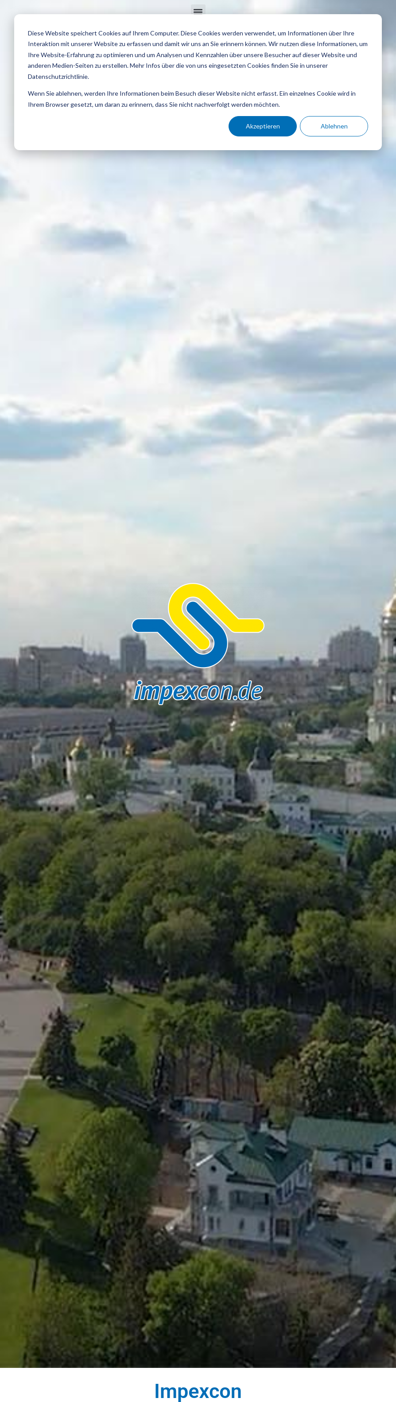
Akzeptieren (263, 126)
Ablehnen (334, 126)
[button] (198, 11)
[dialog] (198, 82)
